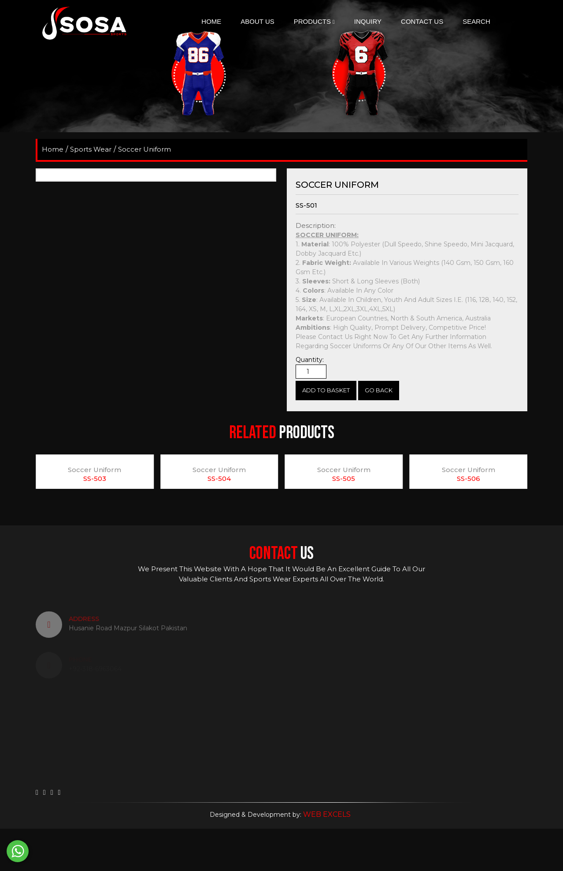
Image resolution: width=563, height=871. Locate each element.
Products (314, 21)
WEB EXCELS (327, 814)
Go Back (379, 390)
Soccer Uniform (144, 149)
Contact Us (422, 21)
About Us (257, 21)
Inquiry (368, 21)
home (52, 149)
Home (211, 21)
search (476, 21)
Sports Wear (90, 149)
